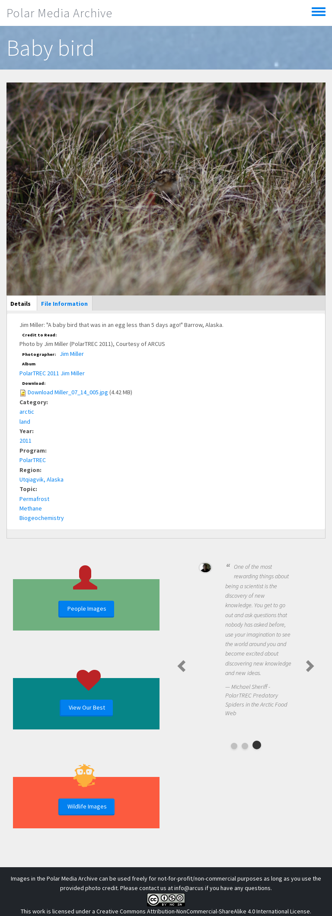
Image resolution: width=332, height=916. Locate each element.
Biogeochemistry (41, 518)
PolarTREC (32, 460)
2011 (25, 440)
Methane (30, 508)
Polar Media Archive (59, 13)
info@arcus (189, 888)
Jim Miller (72, 354)
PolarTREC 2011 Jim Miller (52, 373)
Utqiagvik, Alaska (41, 479)
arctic (26, 411)
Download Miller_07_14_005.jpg (68, 392)
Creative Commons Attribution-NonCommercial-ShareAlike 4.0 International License (203, 911)
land (24, 421)
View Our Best (87, 707)
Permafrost (34, 499)
